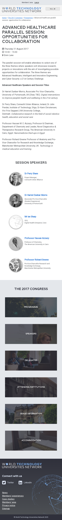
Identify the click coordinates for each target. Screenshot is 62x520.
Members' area (9, 502)
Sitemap (6, 508)
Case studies (8, 499)
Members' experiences (13, 496)
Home (4, 18)
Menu (51, 9)
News (5, 492)
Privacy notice (8, 505)
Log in (37, 2)
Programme (28, 18)
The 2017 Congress (15, 18)
